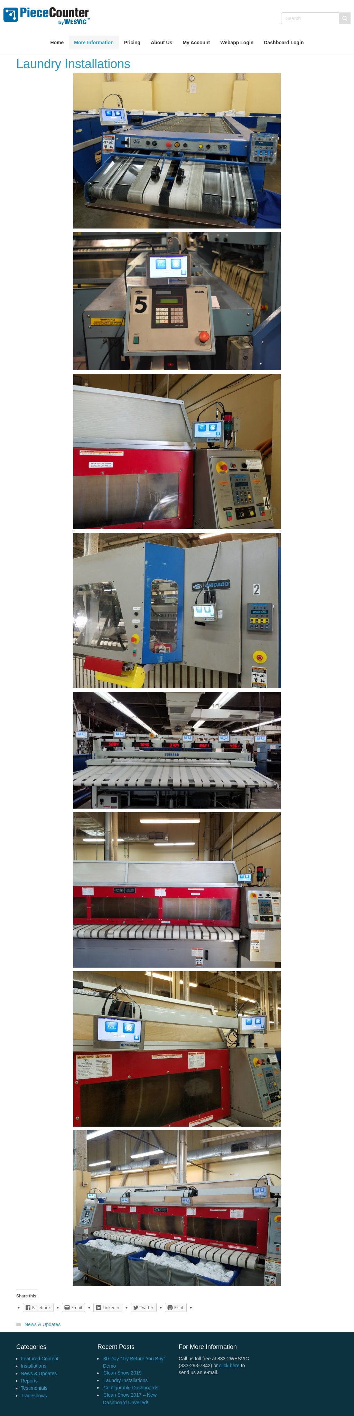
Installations (33, 1366)
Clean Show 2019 (122, 1373)
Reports (29, 1381)
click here (229, 1365)
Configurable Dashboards (130, 1387)
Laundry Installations (125, 1380)
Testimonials (34, 1388)
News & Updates (42, 1325)
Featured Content (39, 1358)
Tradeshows (34, 1395)
